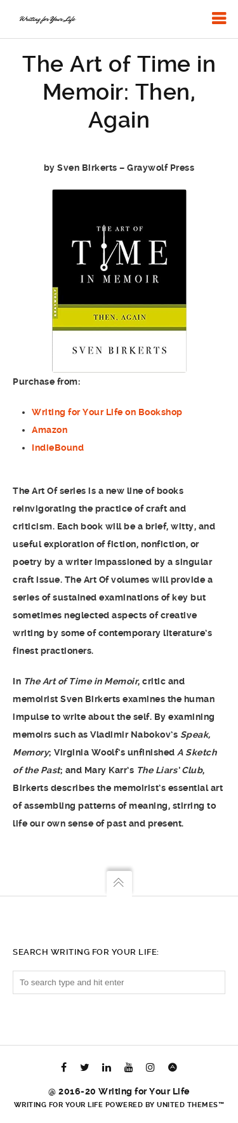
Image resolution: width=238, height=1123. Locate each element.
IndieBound (58, 447)
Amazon (49, 430)
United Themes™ (190, 1105)
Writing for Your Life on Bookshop (107, 412)
